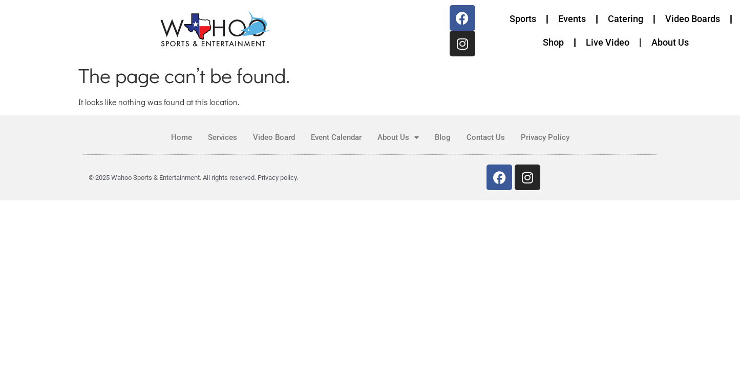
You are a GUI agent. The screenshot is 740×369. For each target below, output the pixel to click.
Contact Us (486, 137)
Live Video (607, 42)
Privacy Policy (545, 137)
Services (222, 137)
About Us (670, 42)
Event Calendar (336, 137)
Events (572, 18)
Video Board (274, 137)
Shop (553, 42)
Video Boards (692, 18)
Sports (523, 18)
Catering (625, 18)
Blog (443, 137)
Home (181, 137)
